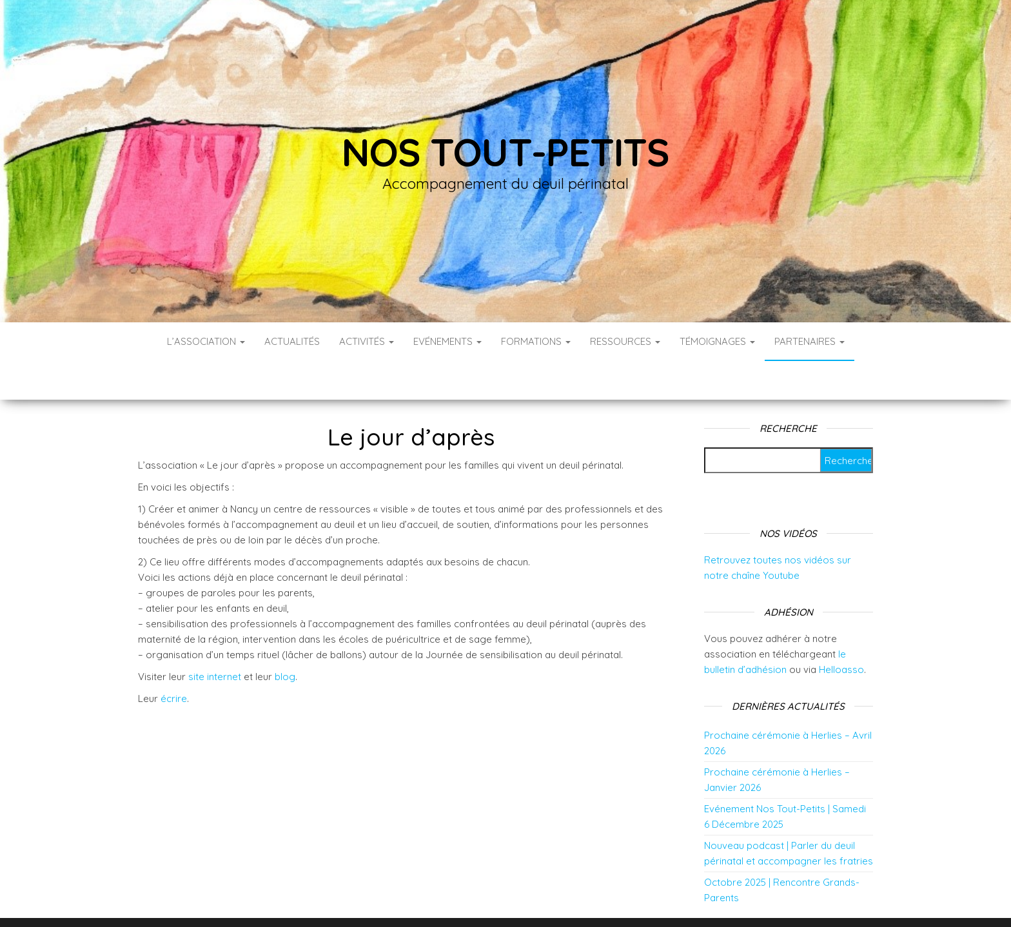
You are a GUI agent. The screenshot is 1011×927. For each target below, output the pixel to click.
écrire (174, 660)
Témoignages (717, 341)
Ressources (625, 341)
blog (285, 638)
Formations (536, 341)
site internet (214, 638)
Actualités (292, 341)
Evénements (447, 341)
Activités (366, 341)
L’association (206, 341)
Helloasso (841, 631)
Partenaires (809, 341)
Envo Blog (608, 899)
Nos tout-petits (505, 152)
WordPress (514, 899)
